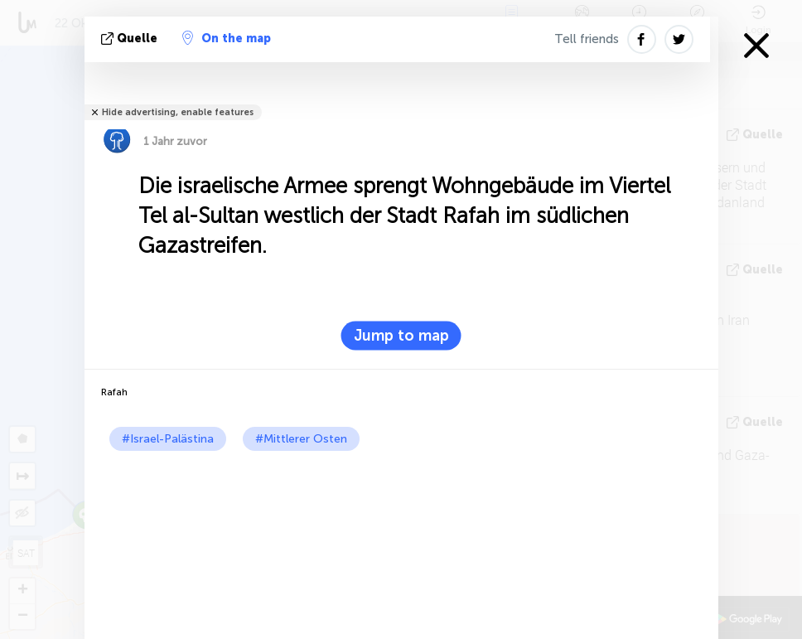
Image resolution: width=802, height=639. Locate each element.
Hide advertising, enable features (178, 112)
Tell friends (586, 38)
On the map (226, 38)
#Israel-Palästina (168, 439)
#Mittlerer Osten (301, 439)
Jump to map (401, 336)
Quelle (130, 38)
